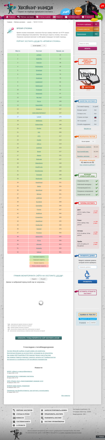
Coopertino (39, 217)
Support (39, 229)
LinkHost (39, 198)
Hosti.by (39, 62)
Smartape (39, 70)
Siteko (39, 186)
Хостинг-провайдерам (54, 421)
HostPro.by (39, 167)
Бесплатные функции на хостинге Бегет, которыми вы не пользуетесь (30, 353)
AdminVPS (39, 236)
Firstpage (39, 90)
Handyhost (39, 182)
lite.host (39, 97)
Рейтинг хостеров (19, 22)
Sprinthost (39, 190)
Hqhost (39, 252)
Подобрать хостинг (53, 418)
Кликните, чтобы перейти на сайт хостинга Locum (38, 338)
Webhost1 (39, 120)
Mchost (39, 194)
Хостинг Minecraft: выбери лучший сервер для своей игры (26, 351)
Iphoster (39, 244)
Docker (39, 128)
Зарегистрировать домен (56, 410)
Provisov (39, 233)
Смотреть (89, 87)
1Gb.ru (39, 144)
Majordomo (39, 163)
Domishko (39, 205)
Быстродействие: (83, 151)
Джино (39, 155)
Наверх (100, 436)
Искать (87, 48)
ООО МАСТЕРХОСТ (39, 113)
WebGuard (39, 86)
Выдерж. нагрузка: (83, 156)
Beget (39, 151)
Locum (29, 22)
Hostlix (39, 140)
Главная (9, 22)
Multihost (39, 213)
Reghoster (39, 178)
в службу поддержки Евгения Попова (70, 433)
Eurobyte (39, 202)
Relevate (39, 159)
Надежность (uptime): (84, 147)
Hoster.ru (39, 109)
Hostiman (39, 78)
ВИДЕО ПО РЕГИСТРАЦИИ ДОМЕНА (87, 61)
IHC (39, 132)
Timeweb (39, 175)
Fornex (39, 209)
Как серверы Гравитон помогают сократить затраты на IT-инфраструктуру (31, 357)
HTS (39, 136)
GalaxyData (39, 124)
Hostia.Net (39, 225)
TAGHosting (39, 66)
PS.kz (39, 240)
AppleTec (39, 59)
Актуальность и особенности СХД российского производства (27, 359)
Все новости (65, 395)
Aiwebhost (39, 221)
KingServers (39, 171)
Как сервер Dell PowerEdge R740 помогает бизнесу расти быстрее (29, 355)
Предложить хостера (54, 414)
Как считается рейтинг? (87, 165)
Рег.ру (39, 101)
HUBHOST (39, 82)
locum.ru (87, 129)
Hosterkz (39, 248)
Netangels (39, 93)
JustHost (39, 147)
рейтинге (88, 24)
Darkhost (39, 74)
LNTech (39, 55)
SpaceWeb (39, 105)
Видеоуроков (81, 34)
